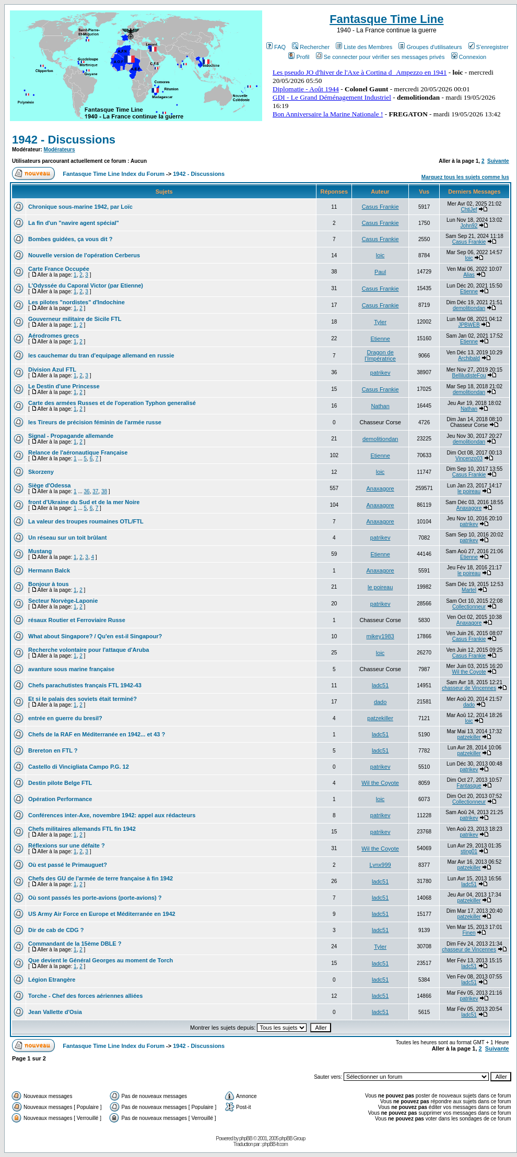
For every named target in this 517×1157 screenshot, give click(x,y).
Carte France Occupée (58, 269)
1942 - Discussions (63, 139)
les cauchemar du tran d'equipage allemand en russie (101, 355)
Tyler (380, 322)
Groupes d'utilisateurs (430, 47)
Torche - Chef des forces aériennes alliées (85, 996)
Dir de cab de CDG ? (56, 930)
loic (380, 255)
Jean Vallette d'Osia (55, 1012)
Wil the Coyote (469, 672)
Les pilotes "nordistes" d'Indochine (76, 302)
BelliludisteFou (469, 375)
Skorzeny (41, 472)
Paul (380, 272)
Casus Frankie (380, 207)
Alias (469, 275)
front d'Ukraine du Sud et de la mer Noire (84, 502)
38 (104, 491)
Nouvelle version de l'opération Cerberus (84, 255)
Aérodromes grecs (53, 335)
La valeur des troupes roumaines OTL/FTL (86, 521)
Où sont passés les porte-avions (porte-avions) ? (95, 897)
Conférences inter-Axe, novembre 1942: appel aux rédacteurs (111, 815)
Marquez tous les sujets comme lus (465, 177)
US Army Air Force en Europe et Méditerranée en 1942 (101, 914)
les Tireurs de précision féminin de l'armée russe (94, 422)
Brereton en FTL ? (53, 750)
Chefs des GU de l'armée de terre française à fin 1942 (100, 878)
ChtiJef (469, 209)
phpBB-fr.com (275, 1144)
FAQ (276, 47)
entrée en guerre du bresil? (65, 718)
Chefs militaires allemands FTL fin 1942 (82, 829)
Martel (469, 590)
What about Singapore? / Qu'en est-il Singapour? (95, 636)
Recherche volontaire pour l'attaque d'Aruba (88, 650)
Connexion (469, 57)
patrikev (380, 372)
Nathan (380, 406)
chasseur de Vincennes (469, 688)
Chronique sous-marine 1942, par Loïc (80, 207)
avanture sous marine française (71, 669)
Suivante (498, 161)
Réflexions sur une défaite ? (66, 845)
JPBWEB (468, 325)
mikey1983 (380, 636)
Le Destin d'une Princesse (64, 386)
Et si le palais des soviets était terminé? (82, 699)
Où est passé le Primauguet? (67, 865)
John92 (469, 226)
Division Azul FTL (52, 369)
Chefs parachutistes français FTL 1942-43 (85, 685)
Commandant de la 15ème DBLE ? (75, 943)
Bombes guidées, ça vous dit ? (70, 239)
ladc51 (380, 685)
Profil (298, 57)
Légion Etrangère (51, 979)
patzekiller (380, 718)
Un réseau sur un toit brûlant (67, 537)
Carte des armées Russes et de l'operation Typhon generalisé (112, 403)
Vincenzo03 (469, 458)
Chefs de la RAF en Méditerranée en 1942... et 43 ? (96, 734)
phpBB (245, 1138)
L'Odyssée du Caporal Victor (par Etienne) (85, 285)
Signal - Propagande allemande (70, 436)
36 (87, 491)
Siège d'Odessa (49, 485)
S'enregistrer (488, 47)
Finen (469, 933)
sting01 (469, 851)
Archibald (469, 358)
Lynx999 (380, 865)
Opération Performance (60, 799)
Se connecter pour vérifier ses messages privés (380, 57)
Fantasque (468, 786)
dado (380, 702)
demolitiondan (469, 308)
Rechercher (311, 47)
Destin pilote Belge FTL (60, 783)
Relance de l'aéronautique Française (77, 452)
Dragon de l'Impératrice (380, 355)
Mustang (40, 551)
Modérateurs (59, 149)
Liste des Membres (364, 47)
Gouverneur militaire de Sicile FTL (75, 319)
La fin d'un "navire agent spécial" (73, 223)
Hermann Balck (49, 570)
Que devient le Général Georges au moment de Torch (100, 960)
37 (95, 491)
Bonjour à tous (48, 584)
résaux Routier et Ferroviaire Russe (76, 620)
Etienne (469, 291)
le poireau (468, 491)
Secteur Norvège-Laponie (63, 601)
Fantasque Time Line (386, 19)
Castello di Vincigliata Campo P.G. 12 (78, 767)
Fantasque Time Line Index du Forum (113, 174)
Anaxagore (380, 488)
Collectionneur (469, 607)
